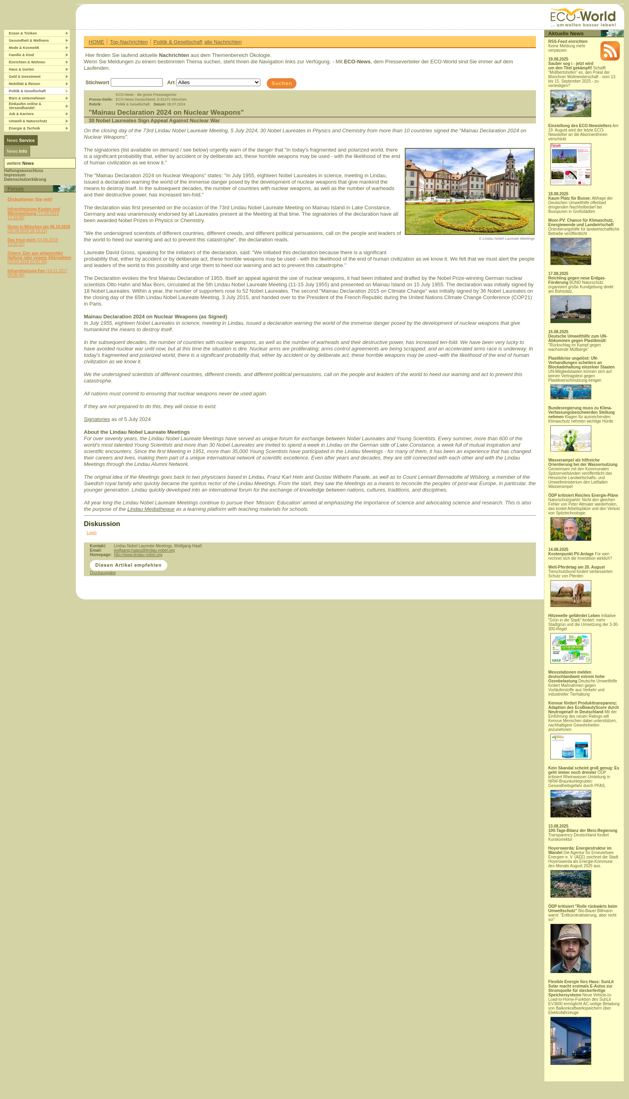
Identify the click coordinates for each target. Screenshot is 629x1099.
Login (91, 532)
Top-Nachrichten (129, 42)
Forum (16, 189)
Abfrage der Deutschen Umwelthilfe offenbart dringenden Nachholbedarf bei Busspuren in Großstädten (580, 205)
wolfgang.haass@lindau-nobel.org (144, 550)
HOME (96, 42)
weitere (20, 163)
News (21, 140)
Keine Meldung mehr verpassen (568, 46)
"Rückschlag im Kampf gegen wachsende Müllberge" (577, 343)
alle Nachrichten (222, 42)
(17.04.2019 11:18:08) (34, 213)
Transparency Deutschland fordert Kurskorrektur (582, 835)
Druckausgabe (103, 573)
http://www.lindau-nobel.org (138, 555)
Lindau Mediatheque (150, 509)
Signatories (97, 419)
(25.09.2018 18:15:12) (39, 229)
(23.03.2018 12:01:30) (39, 257)
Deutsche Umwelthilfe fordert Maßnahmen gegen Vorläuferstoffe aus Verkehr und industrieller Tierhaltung (582, 683)
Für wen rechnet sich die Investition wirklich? (580, 556)
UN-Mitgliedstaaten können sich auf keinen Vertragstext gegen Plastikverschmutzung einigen (581, 377)
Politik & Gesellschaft (177, 42)
